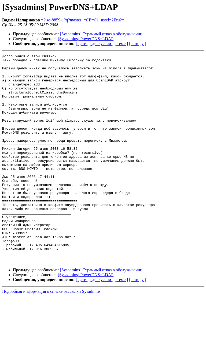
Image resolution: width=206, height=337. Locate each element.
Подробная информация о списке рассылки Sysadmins (51, 332)
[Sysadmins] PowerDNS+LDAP (86, 38)
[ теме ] (121, 43)
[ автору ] (137, 43)
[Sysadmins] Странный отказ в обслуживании (101, 34)
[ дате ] (82, 43)
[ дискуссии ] (101, 43)
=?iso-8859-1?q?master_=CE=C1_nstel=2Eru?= (82, 20)
